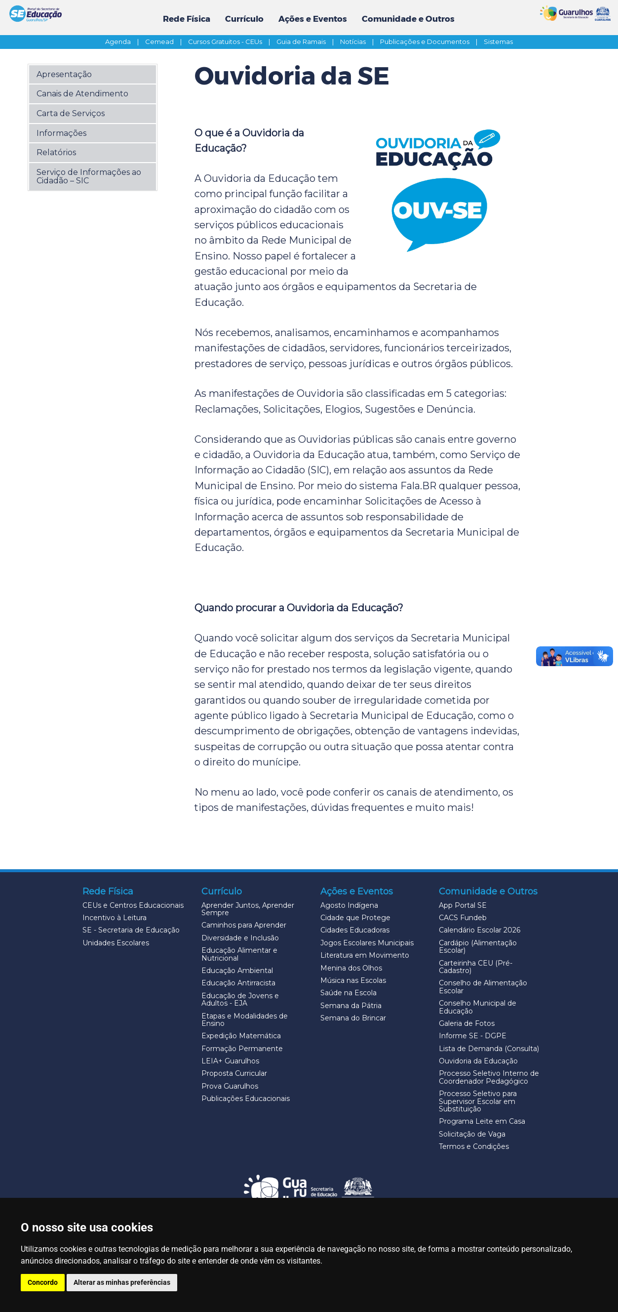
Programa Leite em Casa (482, 1121)
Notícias (359, 41)
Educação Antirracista (238, 982)
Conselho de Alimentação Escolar (483, 986)
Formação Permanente (242, 1048)
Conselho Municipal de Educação (477, 1007)
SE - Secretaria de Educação (131, 930)
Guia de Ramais (307, 41)
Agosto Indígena (349, 905)
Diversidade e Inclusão (240, 937)
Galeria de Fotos (467, 1023)
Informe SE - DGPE (472, 1035)
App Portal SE (463, 905)
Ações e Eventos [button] (312, 19)
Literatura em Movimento (364, 955)
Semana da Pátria (351, 1005)
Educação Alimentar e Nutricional (239, 954)
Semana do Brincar (353, 1018)
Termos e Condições (474, 1146)
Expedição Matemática (241, 1035)
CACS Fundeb (463, 917)
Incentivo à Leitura (114, 917)
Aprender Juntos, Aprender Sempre (247, 909)
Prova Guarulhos (229, 1086)
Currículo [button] (244, 19)
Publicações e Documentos (431, 41)
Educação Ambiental (237, 970)
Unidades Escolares (115, 942)
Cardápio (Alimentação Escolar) (478, 946)
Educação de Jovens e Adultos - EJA (240, 999)
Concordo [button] (43, 1282)
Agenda (124, 41)
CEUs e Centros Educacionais (133, 905)
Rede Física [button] (186, 19)
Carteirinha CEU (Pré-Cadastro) (475, 967)
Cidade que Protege (355, 917)
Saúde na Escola (348, 992)
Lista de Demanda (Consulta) (489, 1048)
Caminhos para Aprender (243, 925)
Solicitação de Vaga (472, 1134)
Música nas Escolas (353, 980)
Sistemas (498, 41)
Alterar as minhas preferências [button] (122, 1282)
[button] (92, 74)
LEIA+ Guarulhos (230, 1061)
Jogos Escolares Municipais (367, 942)
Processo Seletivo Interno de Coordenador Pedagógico (489, 1077)
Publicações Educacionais (245, 1098)
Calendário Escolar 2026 (479, 930)
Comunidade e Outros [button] (408, 19)
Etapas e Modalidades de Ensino (244, 1020)
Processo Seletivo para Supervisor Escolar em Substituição (478, 1101)
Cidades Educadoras (354, 930)
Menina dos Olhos (351, 968)
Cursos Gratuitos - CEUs (231, 41)
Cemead (166, 41)
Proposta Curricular (234, 1073)
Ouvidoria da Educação (478, 1061)
